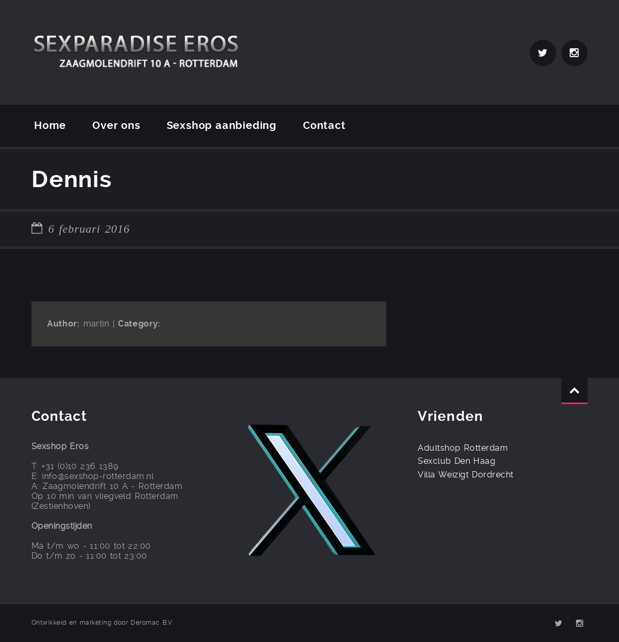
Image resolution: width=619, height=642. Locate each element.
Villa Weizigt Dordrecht (465, 475)
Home (50, 125)
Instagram (574, 53)
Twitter (543, 53)
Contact (324, 125)
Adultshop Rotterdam (463, 448)
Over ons (116, 125)
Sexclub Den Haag (456, 461)
